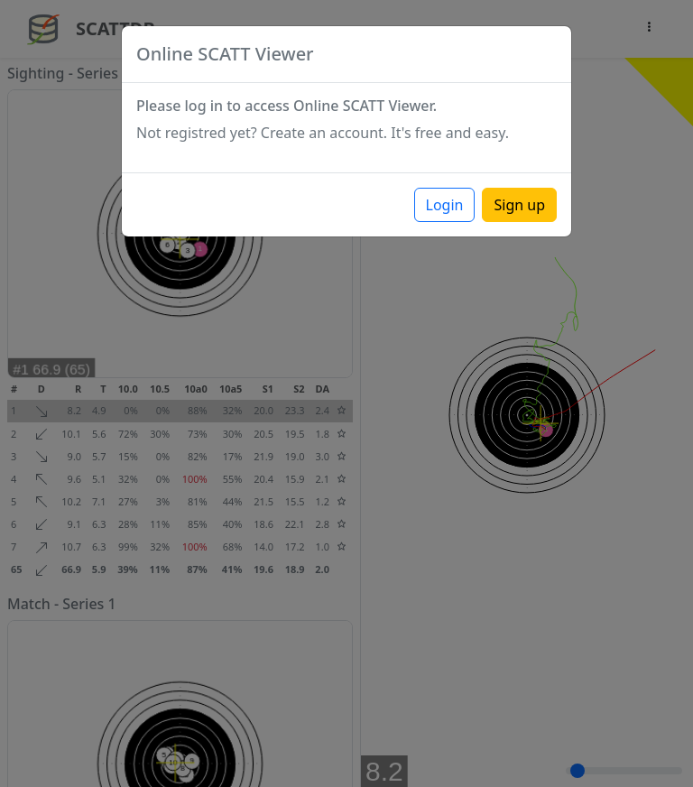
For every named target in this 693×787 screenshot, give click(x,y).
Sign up (519, 205)
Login (445, 205)
